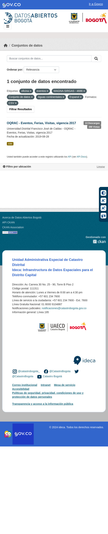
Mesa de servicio (64, 384)
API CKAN (8, 222)
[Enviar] (96, 58)
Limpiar (101, 166)
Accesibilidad (20, 388)
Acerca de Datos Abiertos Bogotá (21, 217)
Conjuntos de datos (27, 45)
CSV (10, 144)
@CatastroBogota (59, 371)
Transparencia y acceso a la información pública (42, 403)
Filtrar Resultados (20, 109)
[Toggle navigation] (8, 26)
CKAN (96, 242)
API (69, 156)
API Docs (81, 156)
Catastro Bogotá (52, 376)
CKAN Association (13, 227)
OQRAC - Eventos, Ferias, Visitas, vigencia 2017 (41, 123)
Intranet (45, 384)
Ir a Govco (96, 4)
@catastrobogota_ (29, 371)
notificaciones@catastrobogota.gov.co (64, 308)
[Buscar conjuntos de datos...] (49, 58)
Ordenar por (14, 69)
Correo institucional (24, 384)
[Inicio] (6, 45)
